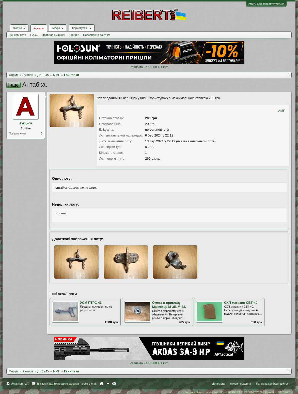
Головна (102, 383)
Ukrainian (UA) (20, 383)
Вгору (108, 383)
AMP (281, 111)
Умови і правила (240, 383)
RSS (114, 383)
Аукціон (38, 28)
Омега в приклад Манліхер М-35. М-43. (169, 305)
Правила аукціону (53, 34)
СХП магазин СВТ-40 (240, 303)
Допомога (218, 383)
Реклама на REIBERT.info (149, 67)
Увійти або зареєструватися (266, 3)
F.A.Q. (34, 34)
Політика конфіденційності (273, 383)
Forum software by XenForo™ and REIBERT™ (237, 392)
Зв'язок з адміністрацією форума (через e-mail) (66, 383)
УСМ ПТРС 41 (91, 303)
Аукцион (25, 123)
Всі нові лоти (17, 34)
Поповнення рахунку (96, 34)
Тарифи (74, 34)
